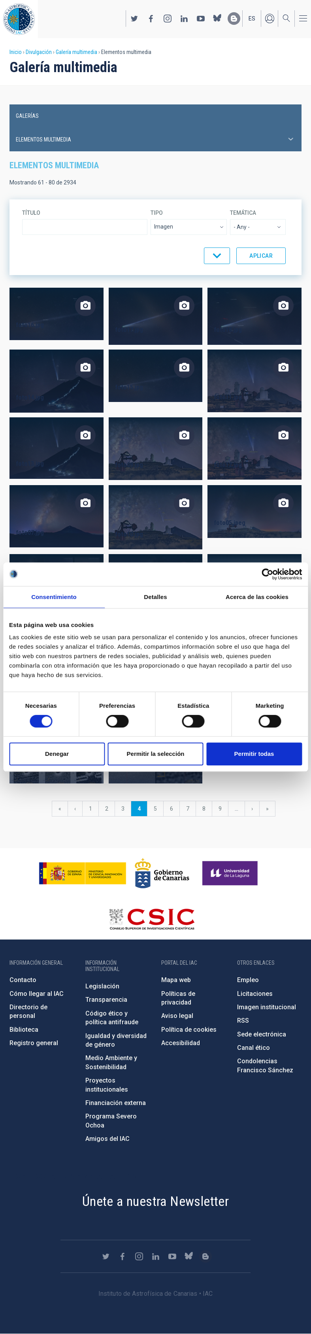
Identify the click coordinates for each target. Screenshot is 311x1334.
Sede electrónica (261, 1034)
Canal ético (253, 1047)
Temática (243, 213)
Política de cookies (189, 1029)
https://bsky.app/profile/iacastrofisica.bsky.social (217, 18)
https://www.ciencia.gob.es (82, 873)
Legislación (102, 986)
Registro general (33, 1043)
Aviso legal (177, 1016)
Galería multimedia (76, 52)
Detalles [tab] (155, 597)
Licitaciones (255, 993)
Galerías (27, 116)
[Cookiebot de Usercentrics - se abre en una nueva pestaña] (267, 574)
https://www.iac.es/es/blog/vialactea (234, 18)
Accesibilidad (180, 1043)
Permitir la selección (156, 753)
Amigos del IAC (107, 1138)
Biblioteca (23, 1029)
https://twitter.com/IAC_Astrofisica (134, 18)
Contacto (22, 980)
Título (31, 213)
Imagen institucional (266, 1007)
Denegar (57, 753)
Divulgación (39, 52)
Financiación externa (115, 1103)
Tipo (157, 213)
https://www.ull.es (231, 873)
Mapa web (176, 980)
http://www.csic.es (151, 919)
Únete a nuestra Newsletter (155, 1201)
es (252, 18)
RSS (243, 1020)
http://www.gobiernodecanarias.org (162, 873)
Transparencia (106, 999)
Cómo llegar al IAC (36, 993)
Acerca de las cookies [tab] (257, 597)
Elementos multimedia (43, 139)
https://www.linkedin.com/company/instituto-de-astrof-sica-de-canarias (184, 18)
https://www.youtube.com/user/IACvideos (200, 18)
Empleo (248, 980)
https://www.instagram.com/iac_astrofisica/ (167, 18)
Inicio (15, 52)
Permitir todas (254, 753)
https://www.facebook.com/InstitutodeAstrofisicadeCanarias (151, 18)
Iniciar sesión (269, 18)
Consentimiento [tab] (54, 597)
